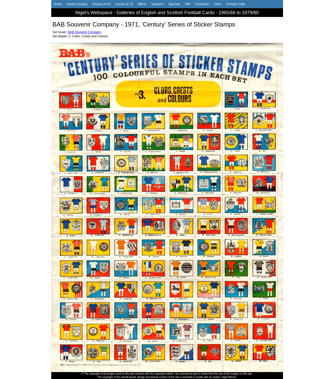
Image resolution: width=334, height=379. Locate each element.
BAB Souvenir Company (84, 32)
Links (217, 4)
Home (58, 4)
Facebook (202, 4)
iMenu (142, 4)
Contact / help (235, 4)
